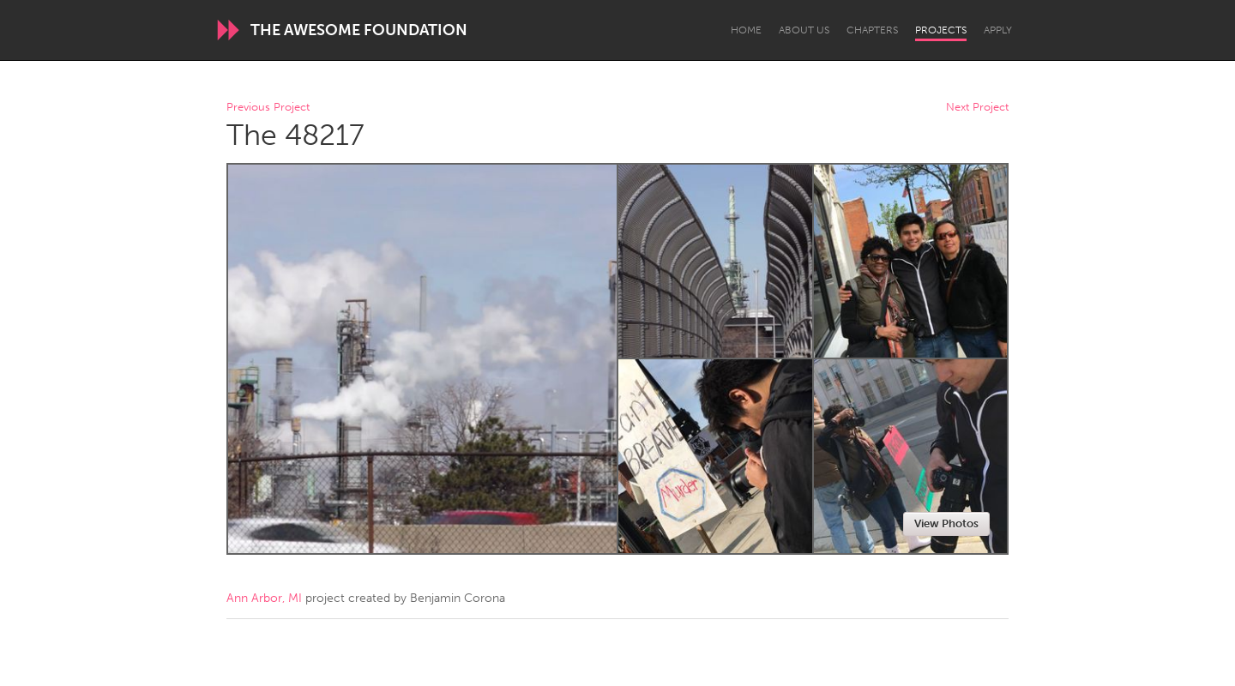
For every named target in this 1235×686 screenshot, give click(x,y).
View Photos (946, 523)
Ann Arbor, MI (264, 598)
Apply (998, 30)
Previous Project (268, 107)
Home (746, 30)
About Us (804, 30)
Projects (941, 30)
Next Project (977, 107)
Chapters (872, 30)
